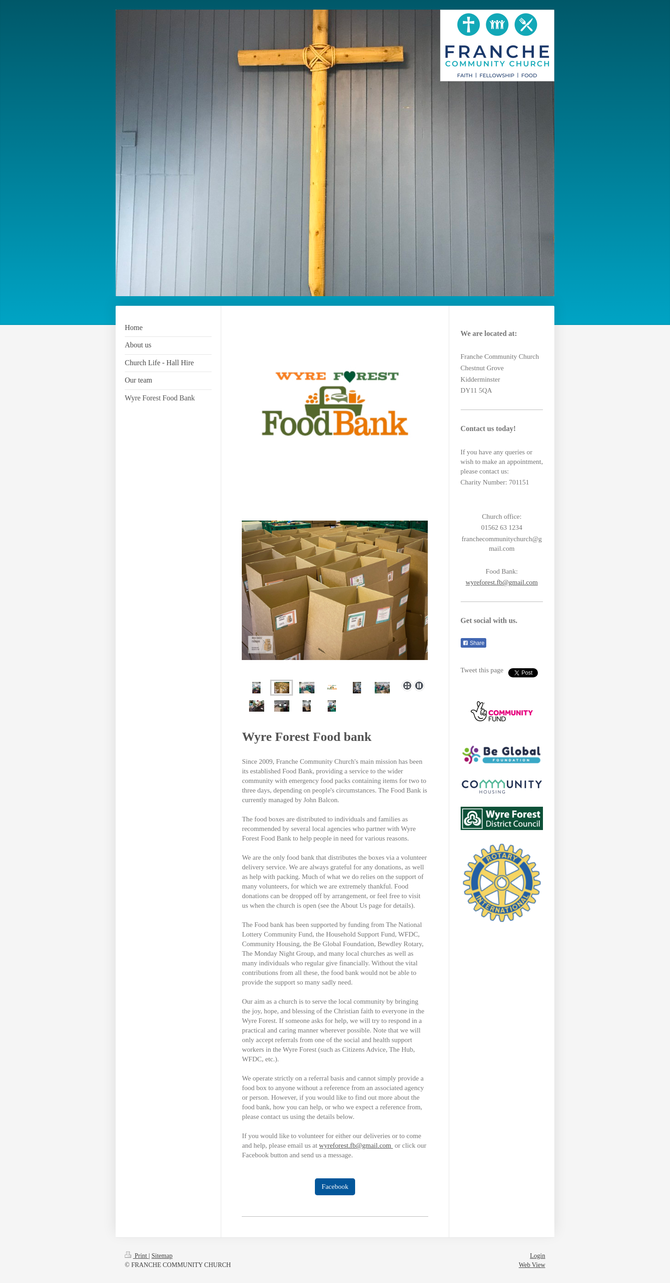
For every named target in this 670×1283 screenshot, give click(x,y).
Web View (532, 1265)
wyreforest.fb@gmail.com (356, 1145)
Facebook (335, 1186)
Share (473, 643)
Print (137, 1255)
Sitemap (162, 1255)
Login (537, 1255)
